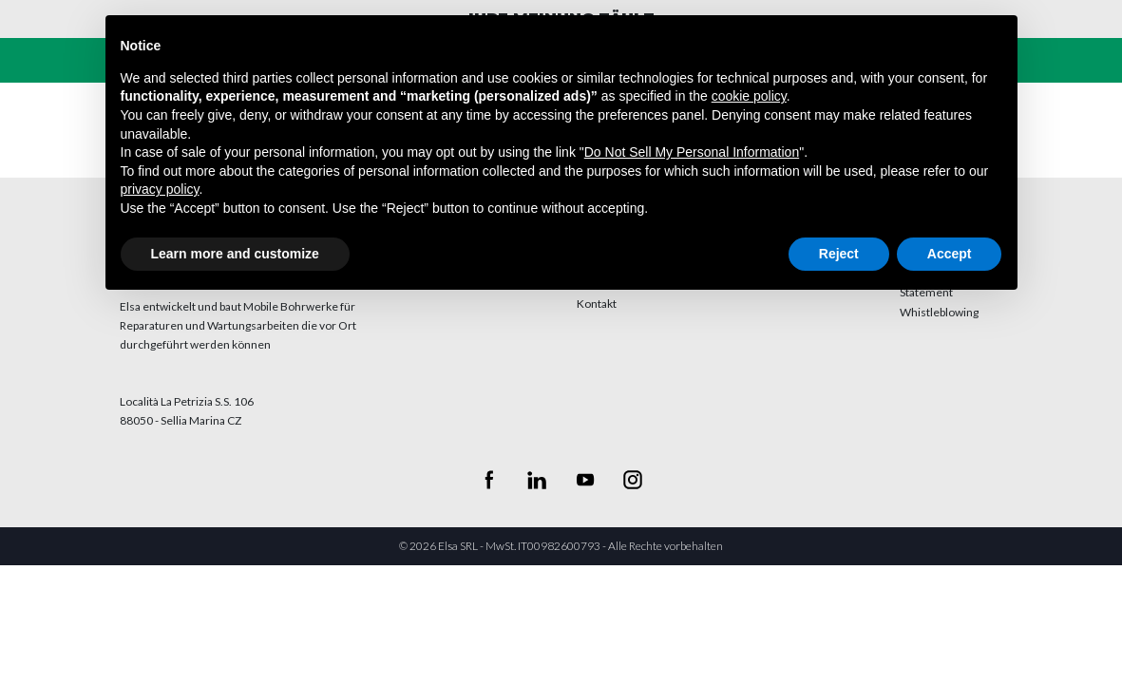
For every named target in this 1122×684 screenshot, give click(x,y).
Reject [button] (839, 253)
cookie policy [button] (749, 96)
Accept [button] (949, 253)
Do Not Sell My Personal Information (691, 152)
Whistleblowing (939, 312)
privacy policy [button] (160, 189)
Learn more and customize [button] (235, 253)
